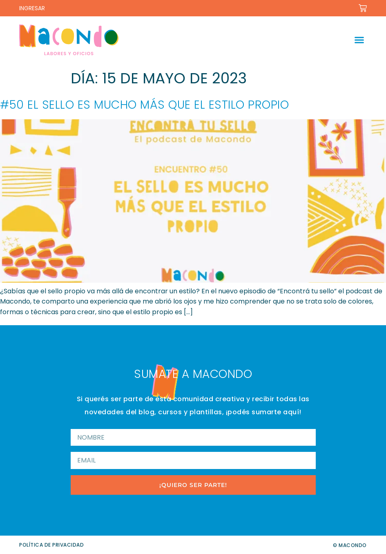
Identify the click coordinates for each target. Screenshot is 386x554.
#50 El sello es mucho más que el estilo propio (144, 105)
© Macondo (350, 545)
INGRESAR (32, 8)
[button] (359, 40)
